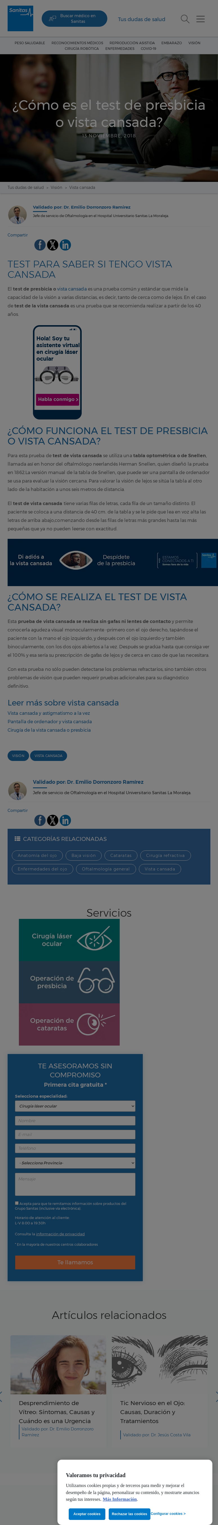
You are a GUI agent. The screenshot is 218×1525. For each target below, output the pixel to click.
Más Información (120, 1499)
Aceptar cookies (87, 1514)
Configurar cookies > (168, 1514)
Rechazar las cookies (129, 1514)
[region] (134, 1492)
